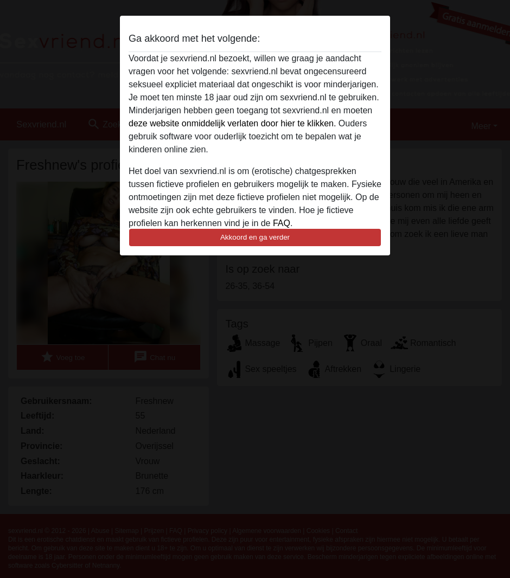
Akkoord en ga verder (255, 237)
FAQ (281, 223)
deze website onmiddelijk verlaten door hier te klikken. (232, 123)
